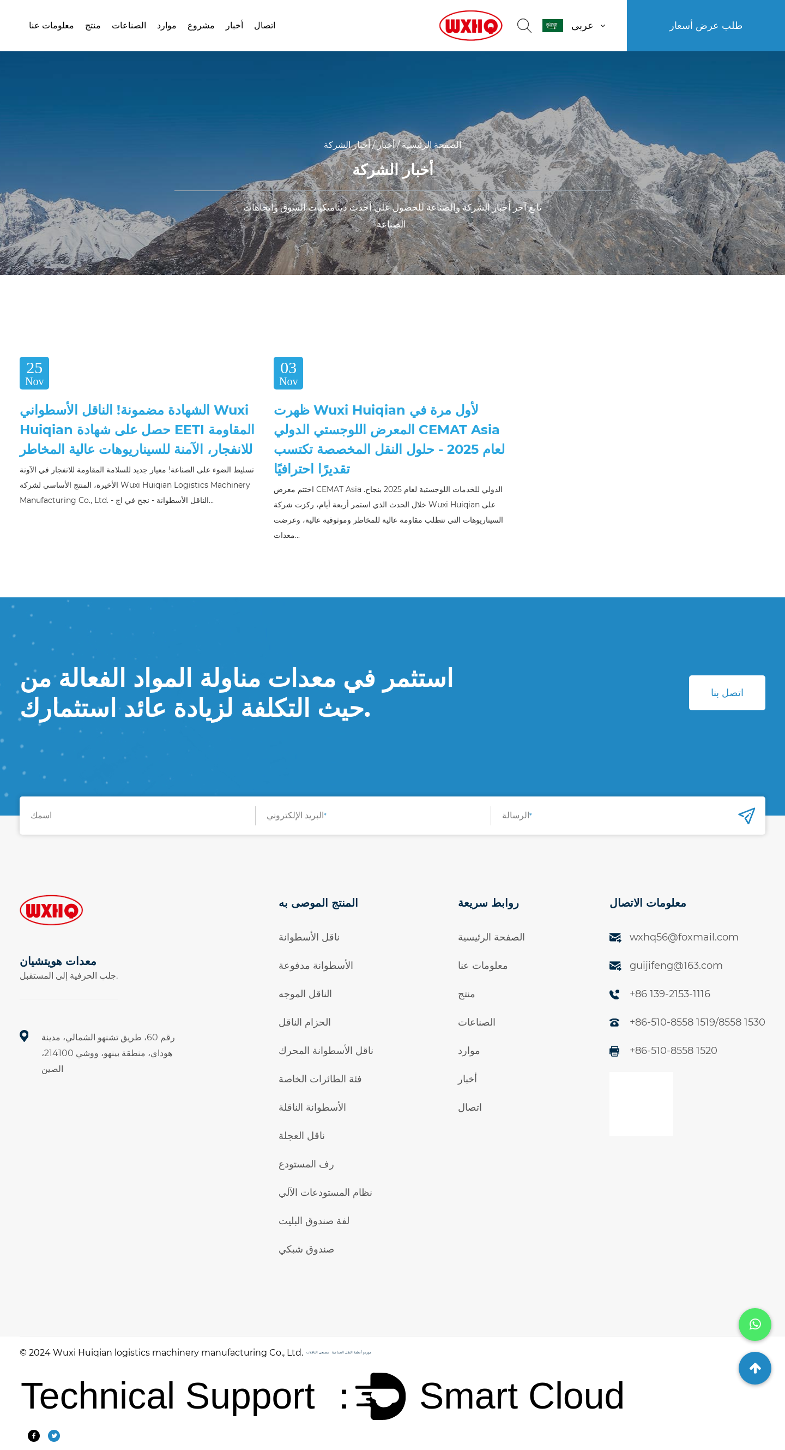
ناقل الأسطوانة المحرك (326, 1051)
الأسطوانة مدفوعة (316, 966)
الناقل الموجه (305, 994)
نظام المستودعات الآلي (325, 1193)
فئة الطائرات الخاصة (320, 1079)
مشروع (201, 25)
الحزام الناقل (305, 1022)
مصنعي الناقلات (317, 1352)
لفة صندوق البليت (314, 1221)
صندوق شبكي (306, 1249)
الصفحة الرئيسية (431, 145)
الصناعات (129, 25)
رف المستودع (306, 1164)
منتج (93, 25)
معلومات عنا (51, 25)
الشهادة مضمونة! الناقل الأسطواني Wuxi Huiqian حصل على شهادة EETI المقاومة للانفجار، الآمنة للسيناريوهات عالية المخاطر (137, 429)
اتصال (264, 25)
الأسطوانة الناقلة (312, 1107)
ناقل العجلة (302, 1136)
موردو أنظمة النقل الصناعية (351, 1352)
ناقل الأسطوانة (309, 937)
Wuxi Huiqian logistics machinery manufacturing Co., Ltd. (178, 1352)
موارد (167, 25)
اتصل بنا (727, 693)
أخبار (234, 25)
